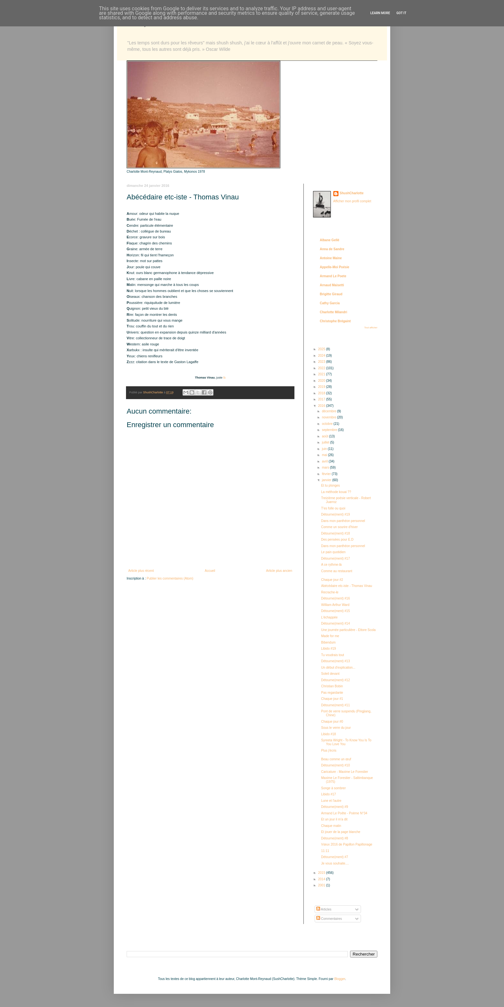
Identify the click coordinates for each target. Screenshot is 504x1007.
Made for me (330, 636)
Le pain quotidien (333, 552)
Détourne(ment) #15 (335, 611)
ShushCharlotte (352, 193)
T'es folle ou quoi (333, 508)
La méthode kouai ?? (336, 492)
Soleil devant (330, 673)
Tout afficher (370, 327)
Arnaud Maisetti (332, 285)
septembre (330, 430)
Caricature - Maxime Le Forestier (344, 772)
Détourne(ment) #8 (334, 838)
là (224, 377)
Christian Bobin (332, 686)
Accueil (210, 570)
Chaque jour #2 (332, 579)
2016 (322, 405)
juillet (326, 442)
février (327, 474)
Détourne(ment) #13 (335, 661)
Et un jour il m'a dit (334, 819)
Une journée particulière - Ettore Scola (348, 630)
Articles (323, 909)
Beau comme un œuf (336, 759)
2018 (322, 393)
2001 (322, 885)
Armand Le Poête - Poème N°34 (344, 813)
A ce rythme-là (331, 564)
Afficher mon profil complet (352, 201)
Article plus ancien (279, 570)
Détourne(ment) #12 (335, 680)
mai (325, 455)
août (325, 436)
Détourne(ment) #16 (335, 598)
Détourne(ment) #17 (335, 558)
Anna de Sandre (332, 249)
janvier (327, 480)
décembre (329, 411)
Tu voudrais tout (332, 655)
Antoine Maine (331, 258)
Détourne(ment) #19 (335, 514)
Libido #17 (328, 794)
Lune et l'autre (331, 800)
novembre (329, 417)
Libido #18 (328, 734)
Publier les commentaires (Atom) (170, 578)
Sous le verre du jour (336, 727)
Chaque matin (331, 826)
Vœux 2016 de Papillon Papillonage (346, 844)
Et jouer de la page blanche (340, 832)
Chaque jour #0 (332, 721)
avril (325, 461)
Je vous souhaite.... (335, 863)
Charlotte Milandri (333, 312)
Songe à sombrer (333, 788)
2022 (322, 368)
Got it (401, 13)
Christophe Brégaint (335, 321)
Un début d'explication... (338, 667)
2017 (322, 399)
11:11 (325, 851)
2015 (322, 872)
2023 (322, 361)
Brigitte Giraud (331, 294)
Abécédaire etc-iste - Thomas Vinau (346, 586)
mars (326, 467)
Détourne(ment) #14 (335, 623)
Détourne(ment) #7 (334, 857)
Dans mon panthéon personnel (343, 521)
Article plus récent (141, 570)
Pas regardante (332, 692)
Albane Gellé (329, 240)
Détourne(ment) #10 (335, 765)
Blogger (339, 979)
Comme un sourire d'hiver (339, 527)
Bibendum (328, 642)
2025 (322, 349)
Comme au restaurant (336, 571)
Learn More (380, 13)
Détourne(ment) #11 (335, 705)
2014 (322, 879)
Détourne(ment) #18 (335, 533)
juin (325, 449)
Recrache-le (329, 592)
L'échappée (329, 617)
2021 (322, 374)
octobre (327, 424)
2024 (322, 355)
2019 (322, 387)
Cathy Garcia (330, 303)
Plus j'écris (328, 750)
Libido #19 (328, 648)
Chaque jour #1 (332, 698)
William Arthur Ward (335, 605)
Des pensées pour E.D (337, 539)
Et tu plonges (330, 485)
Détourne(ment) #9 (334, 807)
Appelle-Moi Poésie (334, 267)
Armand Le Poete (333, 276)
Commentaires (329, 918)
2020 (322, 380)
